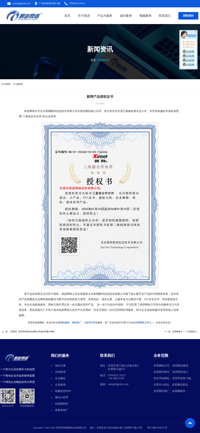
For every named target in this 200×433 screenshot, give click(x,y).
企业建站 (60, 378)
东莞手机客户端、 (183, 378)
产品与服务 (104, 15)
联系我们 (165, 15)
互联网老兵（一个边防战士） (185, 331)
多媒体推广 (61, 410)
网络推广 (76, 322)
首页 (67, 15)
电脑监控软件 (63, 391)
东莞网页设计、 (181, 371)
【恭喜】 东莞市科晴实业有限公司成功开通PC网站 (32, 331)
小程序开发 (89, 322)
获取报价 (188, 15)
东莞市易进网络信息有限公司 (24, 16)
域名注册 (60, 365)
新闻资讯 (104, 60)
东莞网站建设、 (181, 365)
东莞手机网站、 (163, 378)
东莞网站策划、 (181, 384)
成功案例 (126, 15)
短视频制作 (61, 403)
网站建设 (65, 322)
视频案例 (145, 15)
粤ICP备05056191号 (157, 427)
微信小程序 (61, 397)
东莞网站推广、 (163, 391)
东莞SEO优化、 (163, 384)
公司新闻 (5, 84)
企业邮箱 (60, 384)
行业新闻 (18, 84)
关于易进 (84, 15)
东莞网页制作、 (163, 371)
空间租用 (60, 371)
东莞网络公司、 (163, 365)
